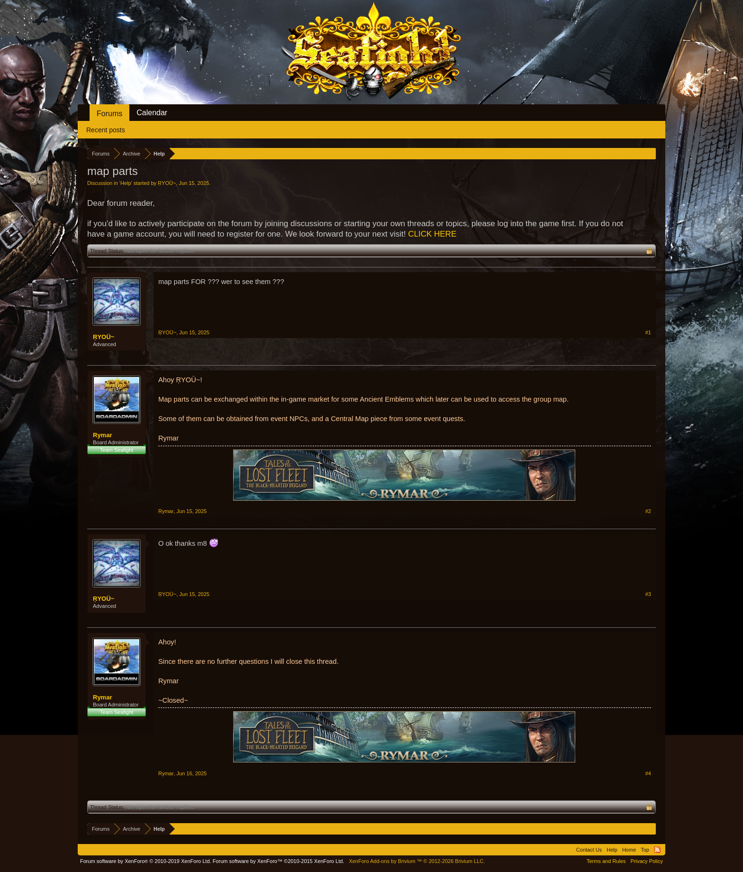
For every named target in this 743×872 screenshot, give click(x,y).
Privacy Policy (647, 861)
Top (645, 850)
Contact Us (589, 850)
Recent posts (105, 130)
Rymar (102, 435)
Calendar (151, 113)
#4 (648, 773)
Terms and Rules (606, 861)
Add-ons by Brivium (417, 861)
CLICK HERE (432, 234)
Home (629, 850)
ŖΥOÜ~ (167, 183)
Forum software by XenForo (145, 861)
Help (125, 183)
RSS (657, 849)
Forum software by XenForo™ (278, 861)
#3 (648, 594)
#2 (648, 511)
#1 (648, 332)
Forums (109, 114)
